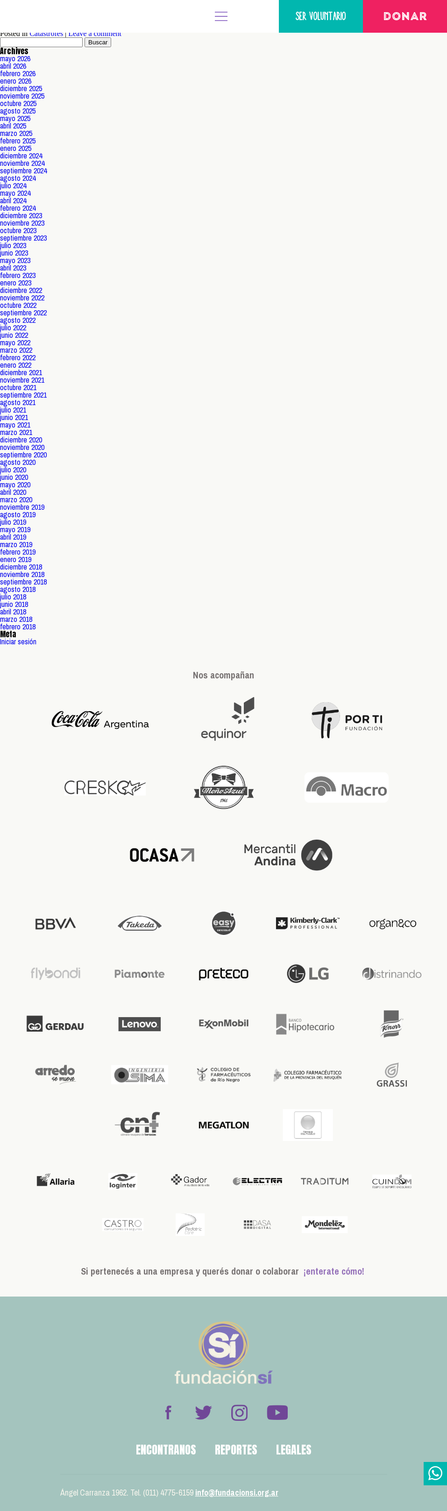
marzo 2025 (16, 133)
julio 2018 (13, 597)
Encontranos (166, 1449)
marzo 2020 (16, 499)
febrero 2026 (17, 73)
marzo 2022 (16, 350)
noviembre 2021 (22, 380)
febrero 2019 (17, 552)
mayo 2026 (15, 58)
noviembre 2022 (22, 297)
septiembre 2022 (23, 312)
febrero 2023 (17, 275)
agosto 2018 (17, 589)
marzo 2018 (16, 619)
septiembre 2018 (23, 582)
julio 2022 (13, 327)
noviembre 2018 (22, 574)
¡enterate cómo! (334, 1271)
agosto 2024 (17, 178)
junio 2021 (14, 417)
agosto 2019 (17, 514)
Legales (294, 1449)
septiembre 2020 (23, 454)
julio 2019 (13, 522)
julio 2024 (13, 185)
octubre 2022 (18, 305)
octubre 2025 (18, 103)
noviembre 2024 (22, 163)
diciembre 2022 (21, 290)
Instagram (239, 1412)
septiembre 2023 (23, 238)
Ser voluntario (321, 16)
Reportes (236, 1449)
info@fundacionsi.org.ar (236, 1492)
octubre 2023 (18, 230)
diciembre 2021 (21, 372)
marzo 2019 (16, 544)
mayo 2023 (15, 260)
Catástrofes (46, 33)
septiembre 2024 (23, 170)
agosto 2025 (17, 111)
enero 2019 (15, 559)
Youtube (277, 1412)
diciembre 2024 (21, 155)
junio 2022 (14, 335)
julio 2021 (13, 410)
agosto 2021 (17, 402)
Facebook (168, 1412)
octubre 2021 (18, 387)
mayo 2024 (15, 193)
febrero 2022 (17, 357)
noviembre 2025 (22, 96)
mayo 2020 (15, 484)
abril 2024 (13, 200)
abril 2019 (13, 537)
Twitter (203, 1412)
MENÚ (221, 16)
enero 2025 (15, 148)
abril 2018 (13, 611)
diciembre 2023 (21, 215)
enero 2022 (15, 365)
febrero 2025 (17, 140)
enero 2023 (15, 283)
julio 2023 (13, 245)
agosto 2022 (17, 320)
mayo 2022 (15, 342)
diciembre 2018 (21, 567)
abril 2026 (13, 66)
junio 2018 (14, 604)
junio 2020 (14, 477)
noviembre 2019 (22, 507)
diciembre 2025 (21, 88)
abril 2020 (13, 492)
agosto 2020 (17, 462)
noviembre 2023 (22, 223)
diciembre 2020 (21, 440)
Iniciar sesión (18, 641)
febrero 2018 (17, 626)
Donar (405, 17)
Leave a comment (94, 33)
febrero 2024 (17, 208)
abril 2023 (13, 268)
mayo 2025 (15, 118)
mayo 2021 (15, 425)
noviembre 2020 (22, 447)
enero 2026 (15, 81)
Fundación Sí (37, 16)
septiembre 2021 (23, 395)
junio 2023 (14, 253)
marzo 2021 (16, 432)
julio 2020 (13, 469)
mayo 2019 (15, 529)
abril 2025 (13, 126)
